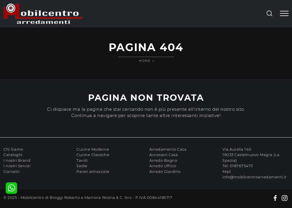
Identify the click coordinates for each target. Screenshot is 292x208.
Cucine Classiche (92, 154)
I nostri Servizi (17, 165)
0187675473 (241, 165)
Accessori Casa (163, 154)
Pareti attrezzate (93, 171)
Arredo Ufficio (162, 165)
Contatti (11, 171)
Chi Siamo (13, 149)
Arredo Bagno (163, 160)
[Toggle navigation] (284, 14)
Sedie (82, 165)
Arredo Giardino (165, 171)
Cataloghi (13, 154)
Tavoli (82, 160)
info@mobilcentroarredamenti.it (254, 177)
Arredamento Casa (167, 149)
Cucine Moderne (92, 149)
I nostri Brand (16, 160)
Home (145, 61)
